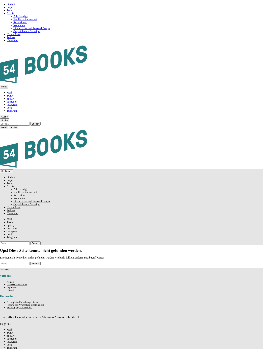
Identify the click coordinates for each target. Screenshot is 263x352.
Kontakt (10, 282)
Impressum (12, 287)
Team (10, 10)
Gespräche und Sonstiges (26, 31)
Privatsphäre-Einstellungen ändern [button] (23, 302)
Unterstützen (13, 34)
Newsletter (12, 40)
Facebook (12, 101)
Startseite (12, 4)
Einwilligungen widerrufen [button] (19, 307)
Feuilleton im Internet (25, 19)
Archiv (10, 13)
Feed (9, 107)
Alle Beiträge (20, 16)
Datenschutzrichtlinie (17, 284)
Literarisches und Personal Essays (31, 28)
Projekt (10, 7)
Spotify (11, 98)
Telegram (12, 110)
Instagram (12, 104)
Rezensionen (20, 22)
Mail (9, 92)
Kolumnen (19, 25)
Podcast (11, 37)
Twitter (10, 95)
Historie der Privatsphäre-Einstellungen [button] (25, 305)
